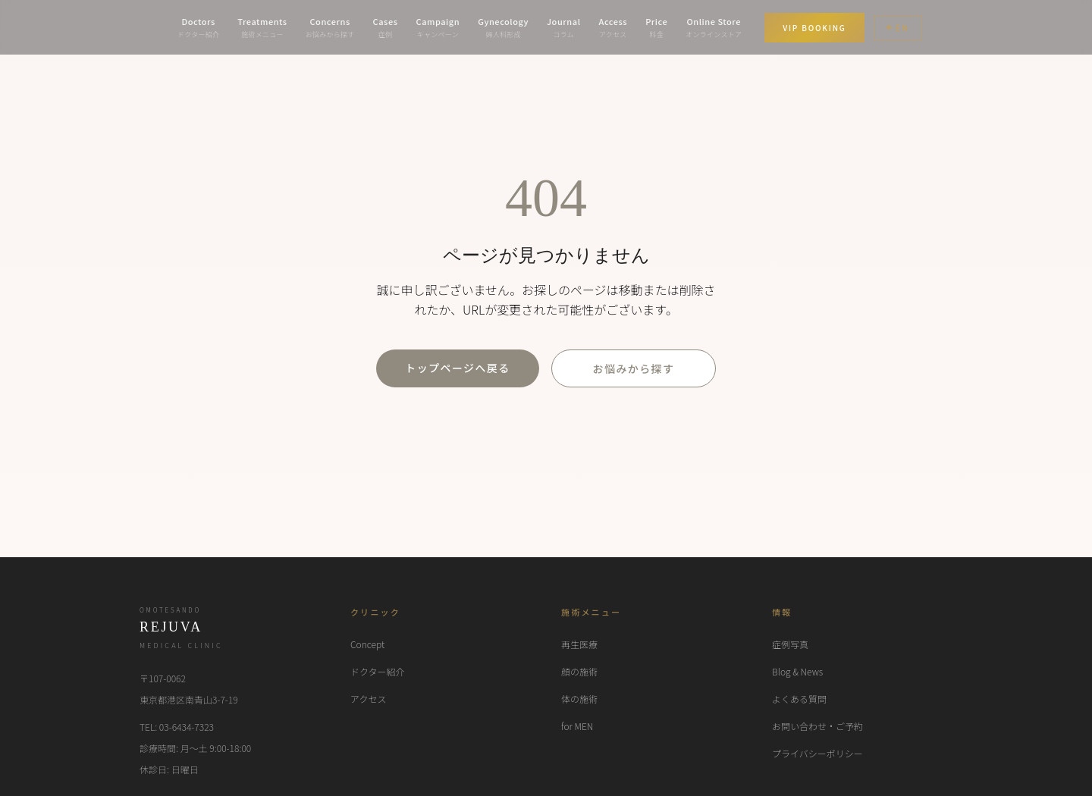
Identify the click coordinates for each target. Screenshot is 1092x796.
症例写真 (790, 644)
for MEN (577, 725)
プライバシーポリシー (817, 753)
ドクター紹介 (377, 671)
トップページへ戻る (457, 367)
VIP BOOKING (814, 27)
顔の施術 (579, 671)
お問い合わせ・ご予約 (817, 725)
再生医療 (579, 644)
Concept (367, 644)
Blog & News (797, 671)
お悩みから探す (634, 368)
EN (897, 27)
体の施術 (579, 698)
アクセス (368, 698)
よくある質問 (799, 698)
